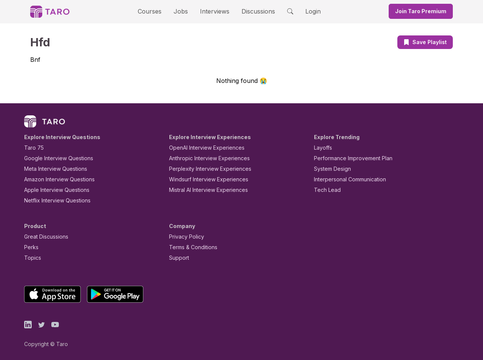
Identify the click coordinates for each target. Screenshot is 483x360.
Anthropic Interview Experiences (204, 158)
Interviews (213, 11)
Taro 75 (32, 147)
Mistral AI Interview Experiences (204, 190)
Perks (30, 247)
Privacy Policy (184, 236)
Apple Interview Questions (52, 190)
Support (177, 257)
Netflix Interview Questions (53, 200)
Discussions (252, 11)
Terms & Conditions (190, 247)
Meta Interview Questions (51, 169)
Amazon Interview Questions (55, 179)
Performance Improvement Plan (347, 158)
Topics (31, 257)
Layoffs (322, 147)
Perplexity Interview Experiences (204, 169)
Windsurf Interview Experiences (203, 179)
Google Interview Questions (54, 158)
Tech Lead (325, 190)
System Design (330, 169)
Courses (156, 11)
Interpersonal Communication (345, 179)
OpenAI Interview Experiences (202, 147)
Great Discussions (43, 236)
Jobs (183, 11)
